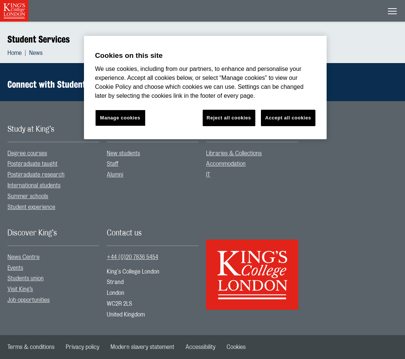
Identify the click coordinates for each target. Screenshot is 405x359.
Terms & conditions (30, 347)
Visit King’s (20, 289)
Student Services (38, 39)
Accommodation (226, 164)
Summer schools (27, 196)
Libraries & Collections (234, 153)
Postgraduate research (36, 175)
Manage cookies (120, 118)
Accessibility (200, 347)
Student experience (31, 207)
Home (14, 53)
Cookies (236, 347)
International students (33, 185)
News (36, 53)
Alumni (115, 175)
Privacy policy (82, 347)
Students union (25, 278)
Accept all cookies (288, 118)
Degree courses (27, 153)
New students (123, 153)
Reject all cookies (229, 118)
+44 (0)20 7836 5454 (132, 257)
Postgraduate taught (32, 164)
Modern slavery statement (142, 347)
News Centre (23, 257)
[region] (205, 87)
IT (208, 175)
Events (15, 268)
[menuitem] (18, 53)
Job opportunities (28, 300)
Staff (112, 164)
